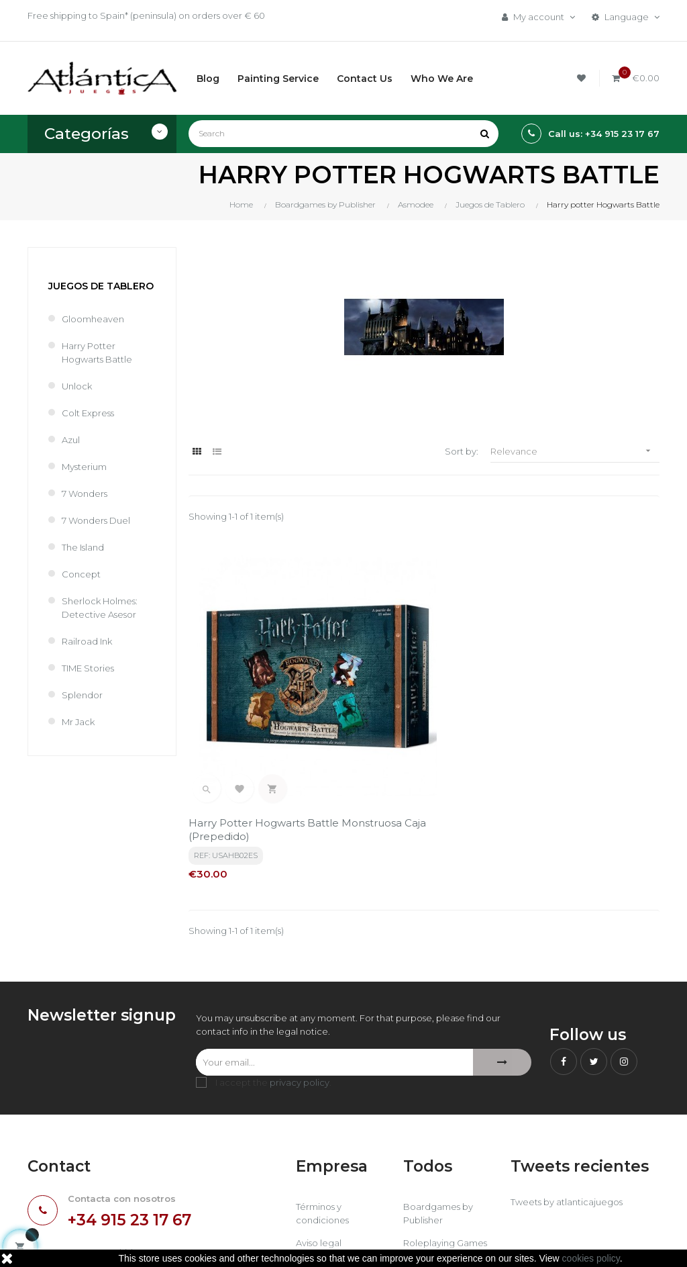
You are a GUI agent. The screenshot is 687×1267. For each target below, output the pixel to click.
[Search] (343, 133)
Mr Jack (78, 721)
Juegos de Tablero (101, 286)
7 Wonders (84, 493)
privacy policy (299, 972)
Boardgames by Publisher (438, 1103)
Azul (71, 439)
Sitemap (422, 1178)
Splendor (82, 695)
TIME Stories (88, 668)
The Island (83, 547)
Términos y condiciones (322, 1103)
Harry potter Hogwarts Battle (97, 352)
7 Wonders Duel (96, 520)
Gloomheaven (93, 319)
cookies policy (591, 1258)
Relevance (574, 451)
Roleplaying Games (445, 1132)
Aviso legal (318, 1132)
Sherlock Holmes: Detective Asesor (100, 608)
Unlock (77, 386)
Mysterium (84, 466)
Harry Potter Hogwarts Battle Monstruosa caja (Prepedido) (248, 719)
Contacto (316, 1178)
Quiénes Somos (330, 1155)
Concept (81, 574)
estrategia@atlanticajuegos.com (99, 1169)
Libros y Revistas (437, 1155)
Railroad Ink (87, 641)
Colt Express (88, 413)
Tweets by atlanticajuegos (567, 1091)
